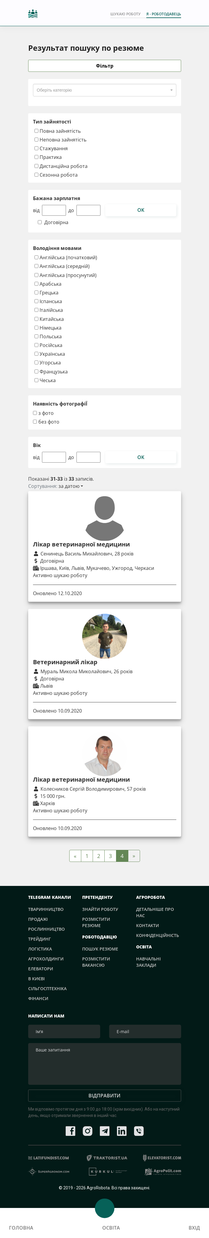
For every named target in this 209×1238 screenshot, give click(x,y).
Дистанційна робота (61, 166)
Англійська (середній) (62, 266)
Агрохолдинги (46, 959)
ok (140, 210)
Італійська (48, 310)
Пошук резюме (100, 949)
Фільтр (104, 66)
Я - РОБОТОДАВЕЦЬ (163, 14)
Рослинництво (46, 929)
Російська (48, 345)
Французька (51, 371)
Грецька (46, 293)
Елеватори (40, 969)
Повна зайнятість (57, 131)
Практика (48, 157)
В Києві (36, 978)
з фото (46, 413)
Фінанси (38, 998)
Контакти (147, 925)
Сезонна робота (56, 175)
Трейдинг (39, 939)
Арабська (47, 284)
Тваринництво (46, 909)
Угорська (47, 363)
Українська (49, 354)
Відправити (104, 1099)
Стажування (51, 148)
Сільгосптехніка (47, 988)
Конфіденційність (157, 935)
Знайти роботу (100, 909)
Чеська (45, 380)
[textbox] (54, 90)
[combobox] (104, 90)
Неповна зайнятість (60, 140)
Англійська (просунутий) (65, 275)
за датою (68, 486)
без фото (48, 422)
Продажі (38, 919)
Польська (48, 336)
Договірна (56, 223)
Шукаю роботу (125, 14)
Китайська (49, 319)
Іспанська (48, 301)
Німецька (47, 327)
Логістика (40, 949)
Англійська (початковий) (65, 257)
